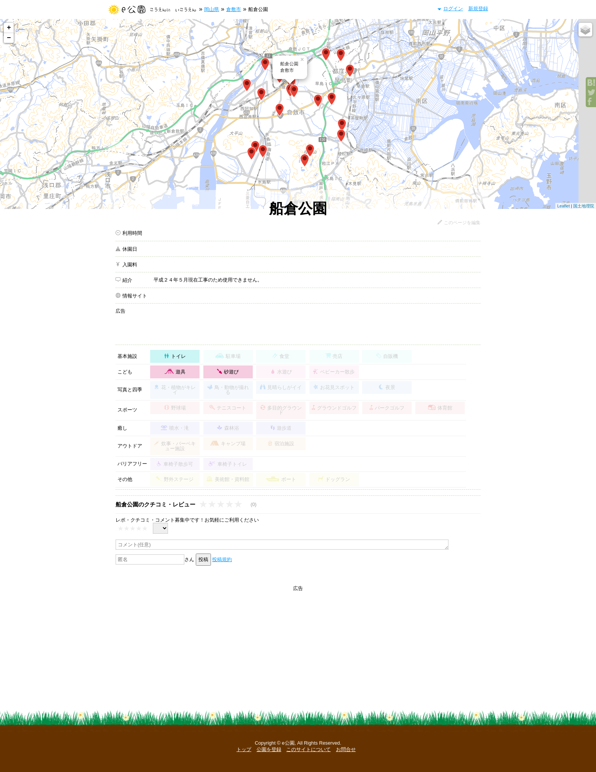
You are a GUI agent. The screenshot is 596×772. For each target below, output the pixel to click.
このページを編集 (462, 222)
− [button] (9, 38)
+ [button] (9, 27)
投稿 (203, 559)
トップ (243, 749)
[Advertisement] (317, 325)
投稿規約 (222, 559)
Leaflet (563, 206)
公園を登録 (269, 749)
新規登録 (478, 8)
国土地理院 (583, 206)
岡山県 (211, 9)
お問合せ (346, 749)
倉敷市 (233, 9)
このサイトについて (308, 749)
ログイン (453, 8)
